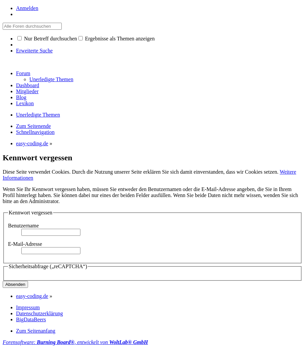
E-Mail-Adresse (25, 244)
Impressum (28, 307)
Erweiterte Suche (34, 50)
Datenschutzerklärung (39, 313)
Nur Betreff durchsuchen (47, 38)
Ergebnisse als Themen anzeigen (116, 38)
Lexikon (25, 103)
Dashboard (27, 85)
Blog (21, 97)
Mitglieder (27, 91)
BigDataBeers (31, 319)
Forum (23, 73)
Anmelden (27, 8)
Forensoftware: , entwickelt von (75, 342)
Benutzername (23, 225)
